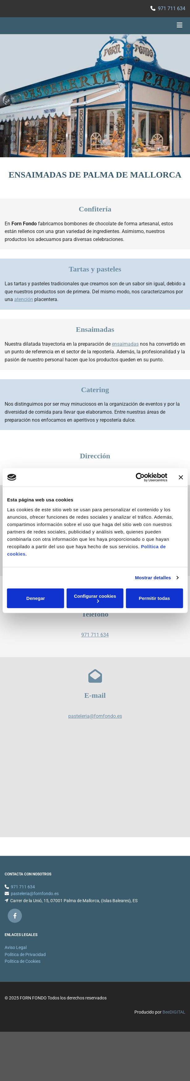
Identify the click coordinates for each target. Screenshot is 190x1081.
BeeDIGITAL (174, 1019)
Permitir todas (154, 598)
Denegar (35, 598)
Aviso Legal (16, 954)
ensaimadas (125, 344)
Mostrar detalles (153, 577)
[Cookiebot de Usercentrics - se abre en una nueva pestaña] (140, 477)
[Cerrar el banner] (181, 477)
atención (23, 299)
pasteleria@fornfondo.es (95, 716)
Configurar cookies (95, 598)
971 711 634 (171, 8)
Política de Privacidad (25, 961)
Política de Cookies (22, 968)
